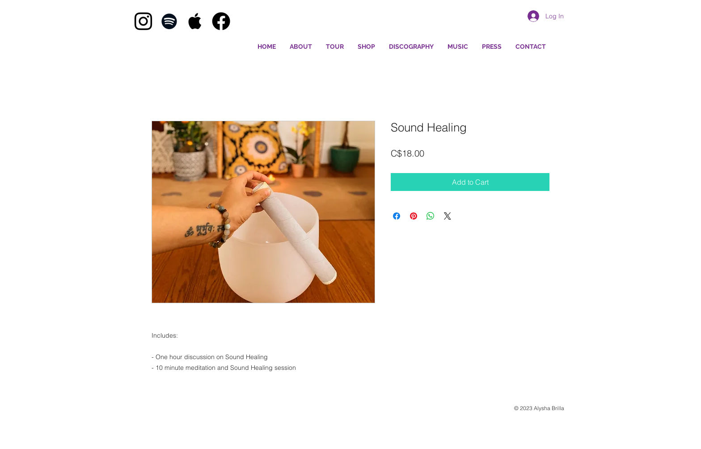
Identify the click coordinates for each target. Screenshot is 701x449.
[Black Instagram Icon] (143, 21)
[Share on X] (447, 216)
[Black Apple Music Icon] (195, 21)
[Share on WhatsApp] (430, 216)
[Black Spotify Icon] (169, 21)
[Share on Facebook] (396, 216)
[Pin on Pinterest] (413, 216)
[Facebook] (221, 21)
